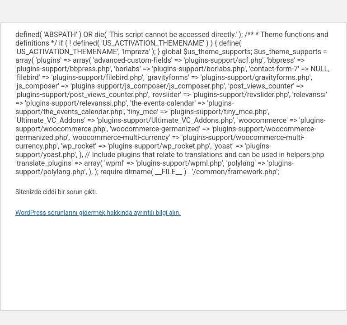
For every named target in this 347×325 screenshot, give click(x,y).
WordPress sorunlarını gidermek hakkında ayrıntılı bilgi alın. (98, 212)
